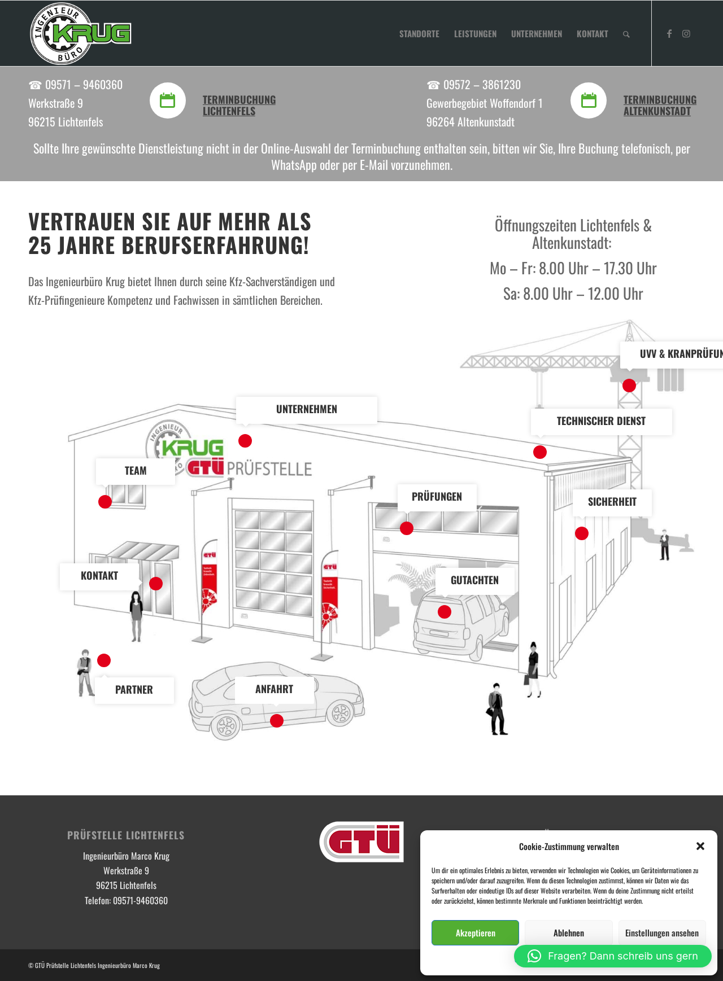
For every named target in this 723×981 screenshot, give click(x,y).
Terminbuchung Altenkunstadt (660, 105)
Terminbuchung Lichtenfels (239, 105)
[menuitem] (419, 33)
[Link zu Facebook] (669, 32)
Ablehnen (569, 932)
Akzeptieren (475, 932)
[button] (700, 846)
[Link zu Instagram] (686, 32)
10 (104, 660)
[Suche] (626, 33)
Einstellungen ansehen (662, 932)
